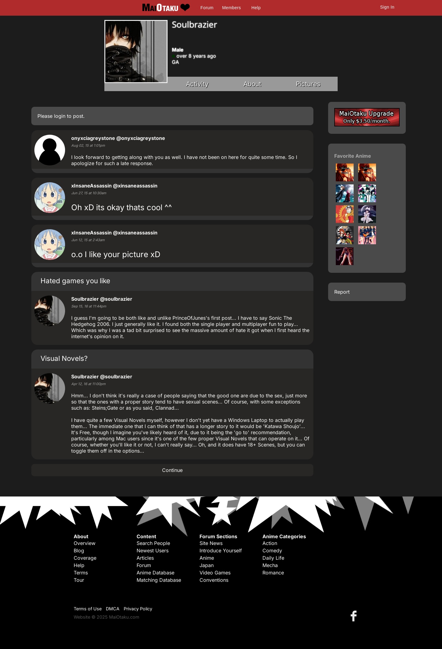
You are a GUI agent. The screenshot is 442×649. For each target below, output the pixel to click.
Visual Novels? (64, 358)
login (59, 116)
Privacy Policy (138, 608)
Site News (211, 543)
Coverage (85, 558)
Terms (81, 573)
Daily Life (273, 558)
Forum (206, 7)
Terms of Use (88, 608)
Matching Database (159, 580)
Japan (207, 565)
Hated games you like (75, 280)
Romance (273, 573)
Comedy (272, 550)
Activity (197, 84)
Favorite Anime (352, 156)
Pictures (308, 84)
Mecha (270, 565)
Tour (79, 580)
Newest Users (153, 550)
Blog (79, 550)
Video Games (215, 573)
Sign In (387, 7)
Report (342, 292)
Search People (153, 543)
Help (256, 7)
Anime (207, 558)
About (252, 84)
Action (269, 543)
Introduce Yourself (221, 550)
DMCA (112, 608)
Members (231, 7)
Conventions (214, 580)
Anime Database (155, 573)
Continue (172, 470)
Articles (145, 558)
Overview (84, 543)
